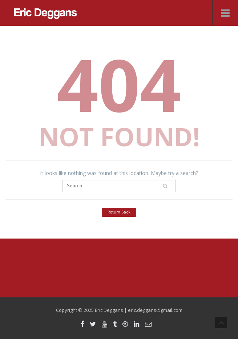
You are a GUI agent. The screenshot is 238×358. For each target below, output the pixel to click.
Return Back (119, 212)
